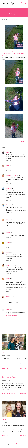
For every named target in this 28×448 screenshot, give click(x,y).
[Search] (22, 3)
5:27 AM (8, 237)
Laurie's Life (8, 3)
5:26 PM (8, 170)
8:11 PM (8, 215)
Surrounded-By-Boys (11, 175)
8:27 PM (8, 228)
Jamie (7, 152)
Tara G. (8, 242)
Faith (7, 252)
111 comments (10, 393)
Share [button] (22, 141)
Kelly (7, 165)
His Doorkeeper (10, 265)
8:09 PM (8, 200)
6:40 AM (8, 260)
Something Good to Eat (9, 377)
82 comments (10, 435)
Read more (23, 368)
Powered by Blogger (14, 443)
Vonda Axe (9, 296)
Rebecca (8, 188)
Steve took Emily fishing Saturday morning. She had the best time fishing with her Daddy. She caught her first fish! (14, 40)
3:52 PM (8, 160)
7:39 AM (8, 273)
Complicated (6, 419)
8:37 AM (8, 305)
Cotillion (4, 353)
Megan (8, 278)
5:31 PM (8, 183)
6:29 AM (8, 247)
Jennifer (8, 204)
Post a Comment (6, 322)
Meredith (8, 219)
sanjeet (8, 309)
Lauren (8, 232)
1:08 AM (8, 318)
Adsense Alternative (11, 315)
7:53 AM (8, 291)
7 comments (10, 368)
